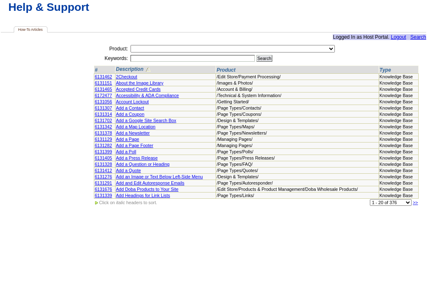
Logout (398, 37)
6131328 (103, 164)
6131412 (103, 170)
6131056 (103, 101)
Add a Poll (126, 151)
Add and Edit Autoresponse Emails (150, 182)
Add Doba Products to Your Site (147, 189)
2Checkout (126, 76)
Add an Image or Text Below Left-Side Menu (159, 176)
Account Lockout (132, 101)
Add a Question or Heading (143, 164)
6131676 (103, 189)
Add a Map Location (136, 126)
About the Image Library (139, 82)
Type (385, 70)
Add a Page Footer (134, 145)
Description (133, 69)
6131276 (103, 176)
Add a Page (127, 139)
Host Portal (375, 37)
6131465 (103, 89)
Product (225, 70)
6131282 (103, 145)
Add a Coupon (130, 114)
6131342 (103, 126)
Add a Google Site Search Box (146, 120)
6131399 (103, 151)
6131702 (103, 120)
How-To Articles (30, 30)
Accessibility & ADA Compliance (147, 95)
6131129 (103, 139)
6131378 (103, 132)
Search (418, 37)
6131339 (103, 195)
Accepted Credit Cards (138, 89)
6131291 (103, 182)
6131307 (103, 107)
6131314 (103, 114)
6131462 (103, 76)
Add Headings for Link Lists (143, 195)
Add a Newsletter (133, 132)
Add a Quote (128, 170)
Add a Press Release (137, 157)
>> (415, 202)
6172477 (103, 95)
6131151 (103, 82)
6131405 (103, 157)
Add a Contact (130, 107)
